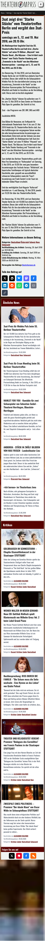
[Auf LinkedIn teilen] (5, 285)
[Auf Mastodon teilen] (26, 278)
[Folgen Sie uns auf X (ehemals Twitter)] (12, 856)
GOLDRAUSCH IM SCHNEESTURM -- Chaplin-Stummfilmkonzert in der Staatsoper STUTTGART (20, 552)
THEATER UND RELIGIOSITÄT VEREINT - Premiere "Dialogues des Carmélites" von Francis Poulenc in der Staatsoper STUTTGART (22, 743)
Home (3, 13)
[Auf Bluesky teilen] (19, 278)
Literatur (33, 714)
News (38, 242)
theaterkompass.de (28, 264)
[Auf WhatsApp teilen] (19, 285)
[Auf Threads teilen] (12, 278)
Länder (25, 586)
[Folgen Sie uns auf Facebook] (26, 856)
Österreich (25, 242)
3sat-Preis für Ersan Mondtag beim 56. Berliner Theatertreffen (22, 365)
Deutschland (16, 242)
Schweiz (32, 242)
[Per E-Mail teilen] (33, 285)
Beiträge (9, 13)
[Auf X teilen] (5, 278)
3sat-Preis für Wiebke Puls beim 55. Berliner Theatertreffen (21, 327)
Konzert (13, 586)
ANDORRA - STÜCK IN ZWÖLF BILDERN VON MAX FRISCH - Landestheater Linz (22, 448)
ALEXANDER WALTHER (21, 581)
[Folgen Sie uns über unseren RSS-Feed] (33, 856)
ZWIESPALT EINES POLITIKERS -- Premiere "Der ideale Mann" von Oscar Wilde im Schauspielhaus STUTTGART (21, 807)
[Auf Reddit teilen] (12, 285)
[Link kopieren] (5, 293)
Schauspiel (6, 244)
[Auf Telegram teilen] (26, 285)
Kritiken (19, 586)
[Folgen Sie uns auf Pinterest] (19, 856)
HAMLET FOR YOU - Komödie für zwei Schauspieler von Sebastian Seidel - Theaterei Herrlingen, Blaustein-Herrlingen (21, 405)
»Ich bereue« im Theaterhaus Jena (20, 487)
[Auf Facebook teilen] (33, 278)
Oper (32, 779)
